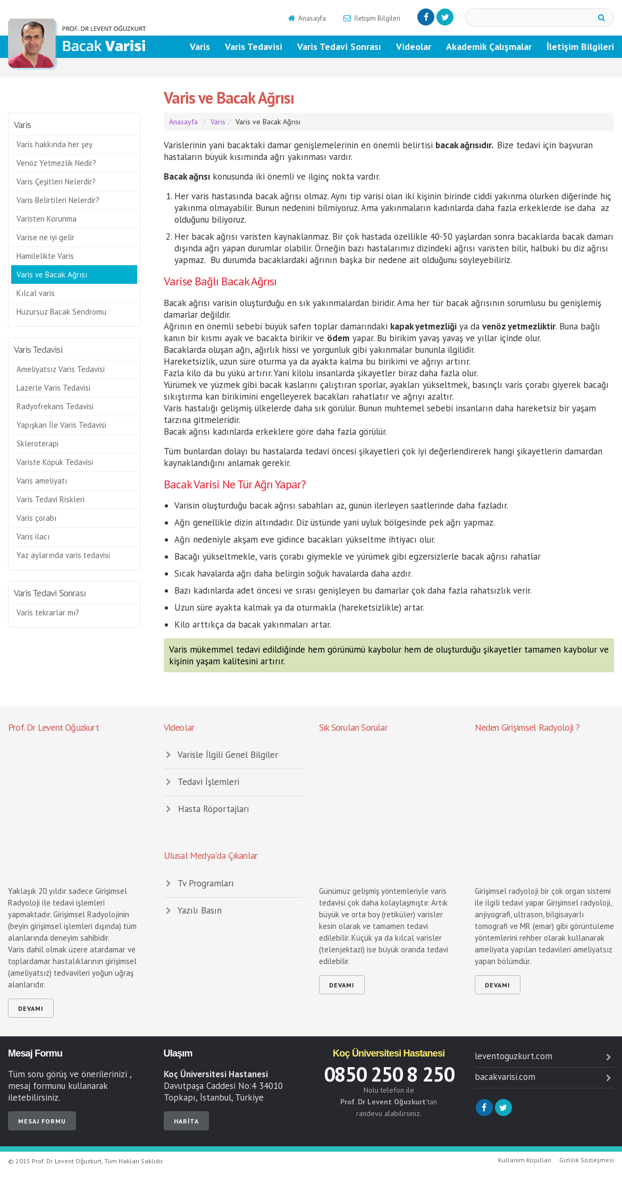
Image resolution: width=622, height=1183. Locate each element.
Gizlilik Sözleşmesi (586, 1160)
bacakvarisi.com (545, 1077)
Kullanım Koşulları (524, 1160)
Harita (186, 1121)
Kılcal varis (35, 293)
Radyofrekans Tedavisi (55, 406)
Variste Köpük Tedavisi (54, 462)
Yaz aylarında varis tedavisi (63, 555)
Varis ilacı (32, 536)
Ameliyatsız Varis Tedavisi (60, 369)
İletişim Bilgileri (371, 18)
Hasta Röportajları (207, 809)
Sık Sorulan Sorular (353, 727)
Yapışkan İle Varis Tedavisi (61, 425)
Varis (200, 46)
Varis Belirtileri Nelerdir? (57, 200)
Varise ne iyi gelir (45, 237)
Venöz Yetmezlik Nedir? (56, 163)
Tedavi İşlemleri (202, 782)
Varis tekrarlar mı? (47, 612)
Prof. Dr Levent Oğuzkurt (53, 727)
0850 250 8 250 (389, 1074)
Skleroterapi (37, 443)
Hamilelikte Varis (45, 256)
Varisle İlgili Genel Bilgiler (221, 754)
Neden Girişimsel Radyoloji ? (527, 727)
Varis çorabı (36, 518)
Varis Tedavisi (253, 46)
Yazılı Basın (193, 910)
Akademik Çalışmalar (489, 46)
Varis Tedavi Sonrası (339, 46)
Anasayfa (306, 18)
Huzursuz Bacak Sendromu (61, 312)
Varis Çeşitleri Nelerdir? (56, 181)
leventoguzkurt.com (545, 1056)
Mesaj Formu (35, 1053)
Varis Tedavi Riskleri (50, 499)
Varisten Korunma (46, 219)
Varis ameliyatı (41, 481)
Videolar (413, 46)
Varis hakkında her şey (54, 144)
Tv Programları (199, 883)
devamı (31, 1008)
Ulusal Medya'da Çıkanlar (211, 855)
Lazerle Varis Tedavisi (53, 388)
